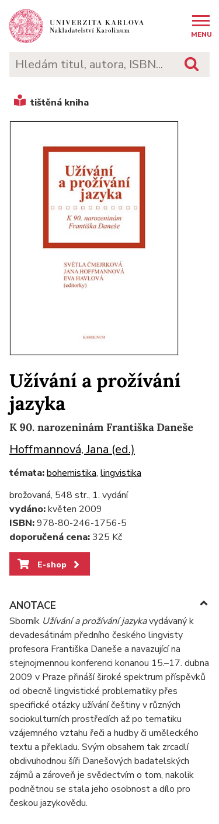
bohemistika (71, 473)
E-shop (49, 564)
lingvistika (120, 473)
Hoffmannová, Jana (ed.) (72, 449)
